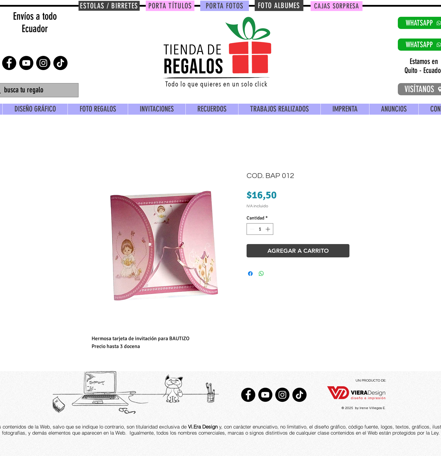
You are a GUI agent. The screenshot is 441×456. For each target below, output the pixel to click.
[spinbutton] (260, 229)
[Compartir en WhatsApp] (261, 273)
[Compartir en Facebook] (250, 273)
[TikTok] (60, 63)
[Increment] (268, 229)
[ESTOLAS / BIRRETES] (109, 6)
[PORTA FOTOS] (224, 6)
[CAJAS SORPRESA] (336, 6)
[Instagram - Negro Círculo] (43, 63)
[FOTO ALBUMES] (279, 5)
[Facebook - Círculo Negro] (9, 63)
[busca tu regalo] (35, 90)
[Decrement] (251, 229)
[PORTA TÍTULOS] (170, 6)
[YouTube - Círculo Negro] (26, 63)
